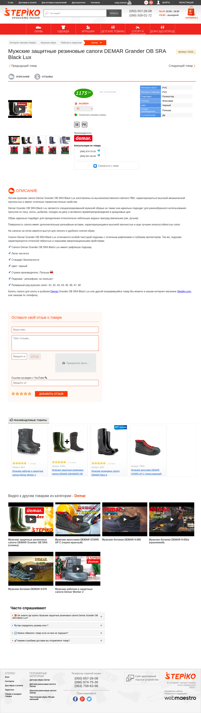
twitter (94, 697)
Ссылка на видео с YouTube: (29, 377)
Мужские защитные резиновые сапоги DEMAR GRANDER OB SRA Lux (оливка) (68, 474)
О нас (10, 3)
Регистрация (186, 3)
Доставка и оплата (27, 3)
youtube (74, 697)
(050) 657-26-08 (88, 156)
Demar (96, 42)
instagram (101, 697)
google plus (87, 699)
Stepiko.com (184, 291)
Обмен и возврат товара (13, 695)
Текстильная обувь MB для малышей (45, 698)
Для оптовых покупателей (54, 3)
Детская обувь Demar (43, 680)
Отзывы (47, 76)
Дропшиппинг (79, 3)
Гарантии (9, 690)
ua (146, 2)
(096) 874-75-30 (88, 151)
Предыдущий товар (24, 65)
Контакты (95, 3)
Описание (23, 76)
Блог (7, 677)
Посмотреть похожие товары (92, 114)
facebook (81, 697)
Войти (166, 3)
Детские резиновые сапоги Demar (46, 685)
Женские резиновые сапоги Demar (46, 692)
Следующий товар (181, 65)
